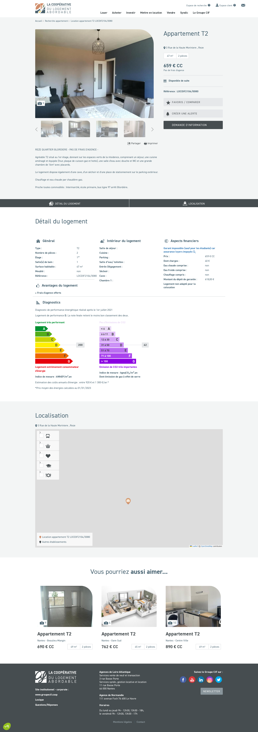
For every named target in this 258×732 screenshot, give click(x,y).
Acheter (116, 13)
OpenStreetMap (206, 546)
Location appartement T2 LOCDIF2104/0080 (91, 20)
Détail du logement (64, 203)
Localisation (194, 203)
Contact (141, 722)
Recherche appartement (56, 20)
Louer (103, 13)
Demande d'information (187, 125)
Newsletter (211, 691)
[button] (128, 501)
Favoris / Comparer (183, 102)
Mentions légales (122, 722)
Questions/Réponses (46, 705)
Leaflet (193, 546)
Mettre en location (151, 13)
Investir (130, 13)
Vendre (171, 13)
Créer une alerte (181, 113)
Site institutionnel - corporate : (52, 689)
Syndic (184, 13)
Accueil (38, 20)
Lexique (39, 699)
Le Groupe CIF (201, 13)
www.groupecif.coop (46, 694)
